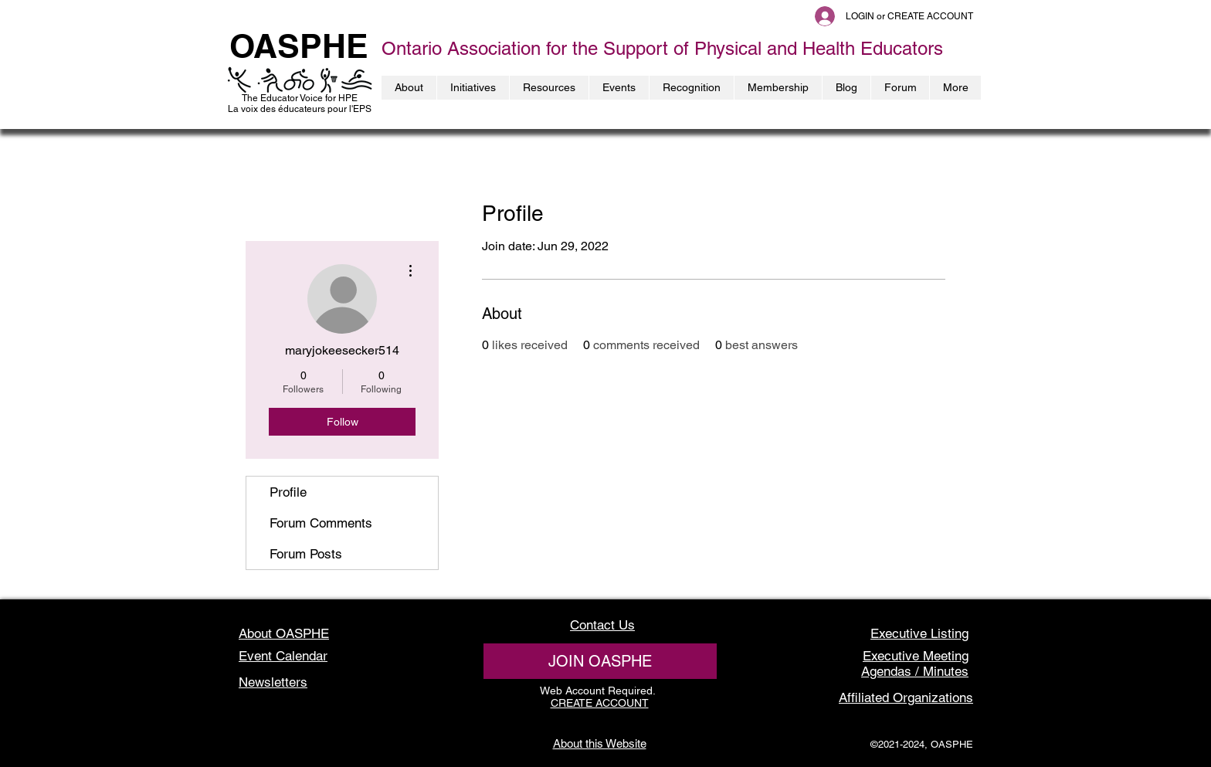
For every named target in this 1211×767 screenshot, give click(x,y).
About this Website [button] (599, 743)
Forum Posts (306, 554)
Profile (288, 492)
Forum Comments (321, 523)
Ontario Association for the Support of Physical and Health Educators (662, 48)
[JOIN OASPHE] (600, 661)
